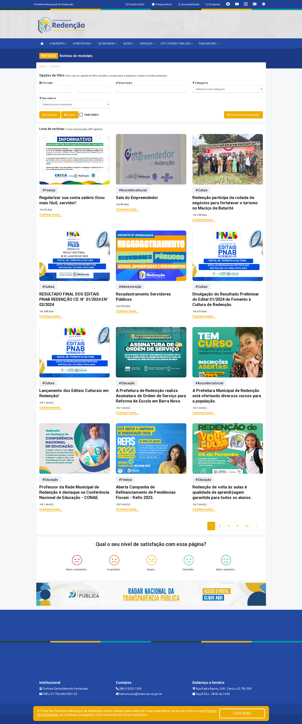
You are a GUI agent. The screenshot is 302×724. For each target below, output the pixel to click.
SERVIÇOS (147, 43)
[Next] (247, 525)
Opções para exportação (243, 114)
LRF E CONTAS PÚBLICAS (177, 43)
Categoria (200, 82)
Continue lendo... (50, 214)
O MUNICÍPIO (58, 43)
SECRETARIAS (107, 43)
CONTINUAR (242, 713)
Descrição (124, 82)
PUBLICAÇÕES (208, 43)
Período (46, 82)
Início (42, 66)
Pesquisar (50, 114)
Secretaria (47, 98)
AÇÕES (128, 43)
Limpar (69, 114)
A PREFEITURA (82, 43)
